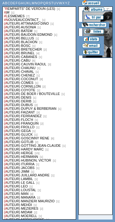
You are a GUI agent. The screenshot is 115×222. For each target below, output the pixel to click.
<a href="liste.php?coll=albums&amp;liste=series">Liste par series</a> (39, 110)
